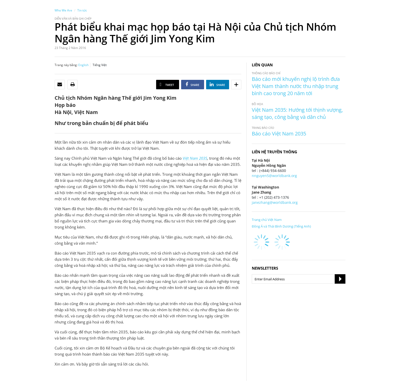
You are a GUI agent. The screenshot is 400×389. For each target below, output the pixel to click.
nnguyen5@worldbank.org (274, 175)
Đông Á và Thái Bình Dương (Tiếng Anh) (281, 226)
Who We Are (63, 10)
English (83, 65)
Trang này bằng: (66, 65)
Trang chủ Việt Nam (267, 219)
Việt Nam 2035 (195, 158)
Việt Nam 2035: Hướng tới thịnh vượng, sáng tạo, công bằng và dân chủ (297, 113)
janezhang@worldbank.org (275, 202)
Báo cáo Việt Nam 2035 (279, 133)
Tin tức (82, 10)
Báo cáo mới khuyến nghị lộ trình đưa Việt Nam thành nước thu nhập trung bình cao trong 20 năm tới (296, 86)
